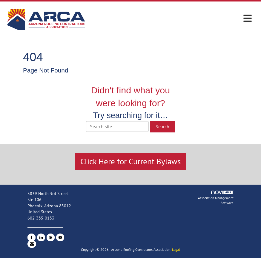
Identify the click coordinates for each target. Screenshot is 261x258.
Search (162, 126)
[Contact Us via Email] (31, 244)
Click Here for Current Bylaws (130, 161)
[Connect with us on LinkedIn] (41, 237)
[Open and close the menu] (171, 18)
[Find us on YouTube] (60, 237)
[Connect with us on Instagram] (51, 237)
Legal (176, 249)
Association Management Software (216, 198)
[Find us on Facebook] (31, 237)
